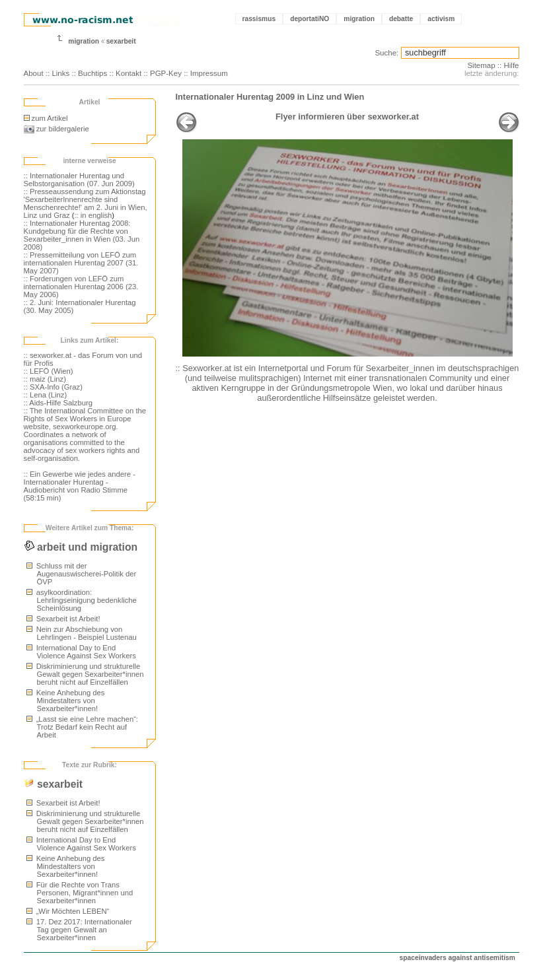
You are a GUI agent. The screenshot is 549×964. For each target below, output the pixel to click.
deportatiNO (309, 18)
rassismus (259, 18)
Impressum (209, 73)
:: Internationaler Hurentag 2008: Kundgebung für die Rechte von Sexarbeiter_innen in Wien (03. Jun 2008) (82, 235)
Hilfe (511, 65)
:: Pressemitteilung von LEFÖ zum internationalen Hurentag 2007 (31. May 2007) (81, 263)
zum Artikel (46, 118)
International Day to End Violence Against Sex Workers (81, 652)
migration (359, 18)
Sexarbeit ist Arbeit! (63, 619)
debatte (401, 18)
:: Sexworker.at (204, 368)
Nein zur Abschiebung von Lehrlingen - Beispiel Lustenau (81, 633)
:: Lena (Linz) (45, 395)
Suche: (386, 53)
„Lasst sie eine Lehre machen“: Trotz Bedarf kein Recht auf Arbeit (82, 727)
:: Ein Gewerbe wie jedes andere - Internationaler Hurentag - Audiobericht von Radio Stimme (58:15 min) (79, 486)
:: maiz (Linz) (45, 379)
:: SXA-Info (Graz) (53, 387)
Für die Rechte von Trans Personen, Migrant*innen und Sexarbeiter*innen (79, 893)
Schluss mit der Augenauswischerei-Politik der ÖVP (81, 574)
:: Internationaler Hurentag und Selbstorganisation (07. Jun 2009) (79, 180)
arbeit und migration (81, 547)
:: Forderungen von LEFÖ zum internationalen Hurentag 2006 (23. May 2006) (81, 286)
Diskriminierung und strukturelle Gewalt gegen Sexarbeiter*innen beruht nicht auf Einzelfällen (85, 674)
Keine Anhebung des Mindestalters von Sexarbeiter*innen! (65, 700)
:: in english (93, 215)
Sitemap (481, 65)
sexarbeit (121, 41)
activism (441, 18)
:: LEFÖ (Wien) (48, 371)
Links (60, 73)
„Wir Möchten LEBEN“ (68, 911)
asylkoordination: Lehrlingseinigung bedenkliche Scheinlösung (81, 600)
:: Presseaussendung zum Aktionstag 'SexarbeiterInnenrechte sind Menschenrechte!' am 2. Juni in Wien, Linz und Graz (85, 203)
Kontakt (128, 73)
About (34, 73)
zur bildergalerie (56, 129)
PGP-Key (166, 73)
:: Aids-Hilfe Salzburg (58, 403)
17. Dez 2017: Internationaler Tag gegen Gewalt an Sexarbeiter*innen (79, 930)
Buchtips (92, 73)
